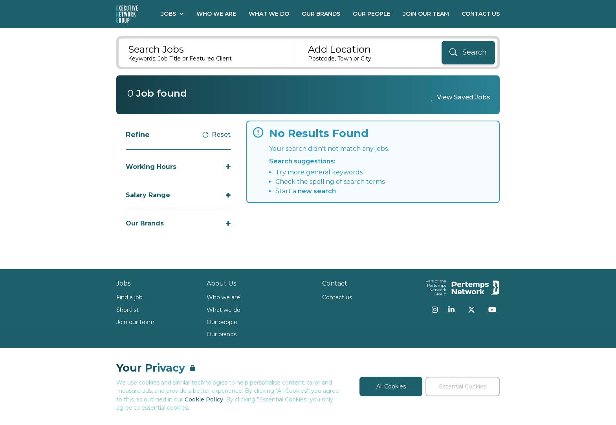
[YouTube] (492, 309)
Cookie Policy (204, 399)
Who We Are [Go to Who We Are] (216, 13)
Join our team (135, 322)
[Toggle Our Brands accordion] (178, 223)
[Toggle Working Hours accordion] (178, 167)
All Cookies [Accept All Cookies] (391, 386)
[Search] (468, 52)
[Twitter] (471, 309)
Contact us (337, 297)
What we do (223, 309)
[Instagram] (435, 309)
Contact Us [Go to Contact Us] (481, 13)
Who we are (223, 297)
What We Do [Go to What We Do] (269, 13)
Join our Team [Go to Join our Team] (426, 13)
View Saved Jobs (463, 97)
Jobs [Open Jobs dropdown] (172, 13)
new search (317, 191)
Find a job (129, 297)
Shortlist (127, 309)
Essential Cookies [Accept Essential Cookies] (462, 386)
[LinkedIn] (451, 309)
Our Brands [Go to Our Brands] (321, 13)
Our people (222, 322)
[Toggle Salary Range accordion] (178, 195)
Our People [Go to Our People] (371, 13)
